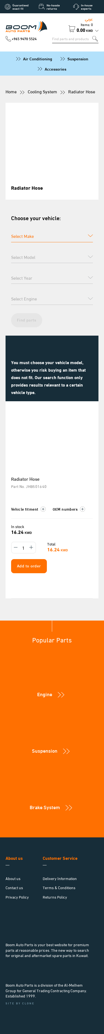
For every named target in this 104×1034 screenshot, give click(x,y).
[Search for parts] (72, 38)
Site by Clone (20, 1003)
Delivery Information (60, 878)
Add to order (29, 565)
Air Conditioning (37, 58)
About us (13, 878)
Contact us (14, 887)
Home (11, 91)
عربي (89, 19)
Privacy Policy (17, 897)
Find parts (26, 320)
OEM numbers (69, 509)
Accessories (55, 69)
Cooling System (42, 91)
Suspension (77, 58)
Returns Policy (55, 897)
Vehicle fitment (28, 509)
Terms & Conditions (59, 887)
